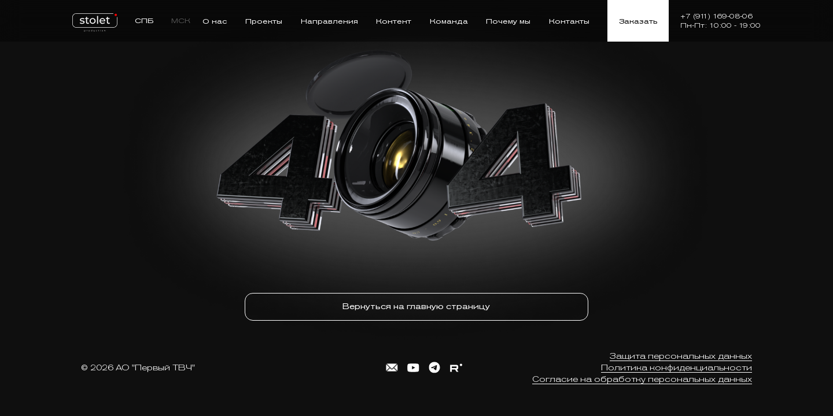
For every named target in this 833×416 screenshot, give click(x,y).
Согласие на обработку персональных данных (642, 376)
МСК (180, 20)
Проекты (263, 21)
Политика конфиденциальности (676, 364)
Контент (393, 21)
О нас (214, 21)
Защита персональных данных (681, 353)
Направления (329, 21)
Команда (449, 21)
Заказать (638, 21)
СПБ (144, 20)
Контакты (569, 21)
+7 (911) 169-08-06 (716, 16)
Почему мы (508, 21)
